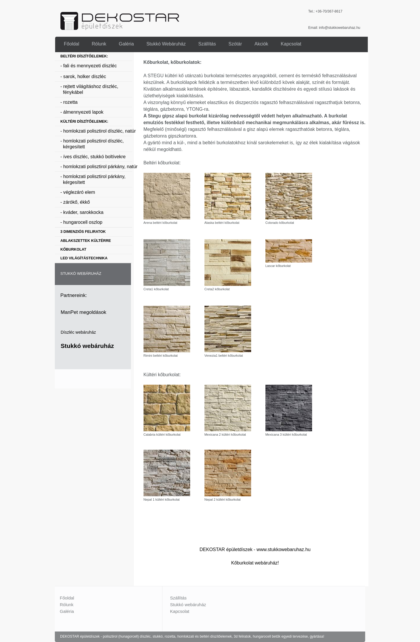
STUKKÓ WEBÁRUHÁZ (80, 273)
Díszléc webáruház (78, 332)
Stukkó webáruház (87, 345)
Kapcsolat (179, 611)
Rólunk (67, 604)
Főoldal (67, 597)
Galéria (67, 611)
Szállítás (178, 597)
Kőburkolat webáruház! (255, 562)
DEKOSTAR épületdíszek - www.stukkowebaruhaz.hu (255, 549)
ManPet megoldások (83, 312)
